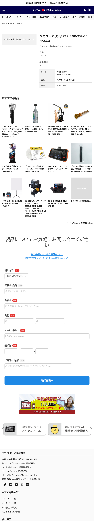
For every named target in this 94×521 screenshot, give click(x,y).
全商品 (4, 23)
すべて (12, 23)
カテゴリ (8, 17)
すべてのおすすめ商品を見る (80, 222)
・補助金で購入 (9, 507)
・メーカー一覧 (9, 499)
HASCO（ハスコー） (64, 74)
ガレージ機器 (32, 17)
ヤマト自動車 (62, 72)
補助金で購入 (44, 17)
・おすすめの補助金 (11, 511)
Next (91, 17)
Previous (2, 17)
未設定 (19, 23)
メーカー (19, 17)
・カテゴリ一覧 (9, 503)
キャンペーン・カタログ (60, 17)
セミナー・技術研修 (78, 17)
